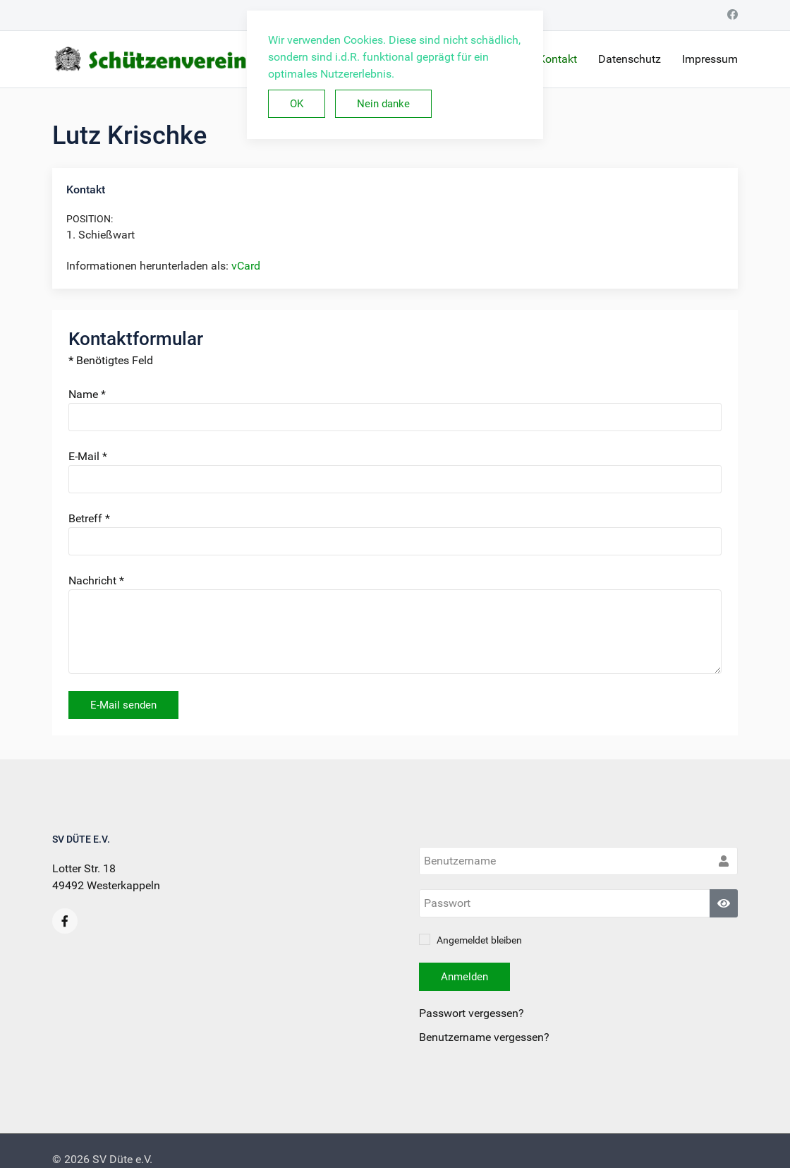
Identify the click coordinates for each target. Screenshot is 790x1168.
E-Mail (87, 456)
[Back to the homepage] (215, 59)
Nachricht (96, 580)
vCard (245, 265)
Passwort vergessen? (471, 1013)
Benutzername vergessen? (484, 1037)
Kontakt (557, 59)
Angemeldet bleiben (470, 940)
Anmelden (464, 976)
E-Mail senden (123, 705)
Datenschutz (629, 59)
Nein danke (383, 103)
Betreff (89, 518)
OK (296, 103)
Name (87, 394)
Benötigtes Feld (110, 360)
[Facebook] (732, 14)
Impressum (710, 59)
